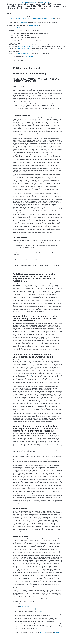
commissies (35, 0)
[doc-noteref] (43, 144)
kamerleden (46, 0)
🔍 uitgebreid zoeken (43, 2)
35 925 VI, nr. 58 (24, 606)
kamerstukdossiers (53, 0)
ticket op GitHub (43, 632)
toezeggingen (25, 2)
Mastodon (56, 632)
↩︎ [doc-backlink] (28, 606)
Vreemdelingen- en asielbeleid (25, 48)
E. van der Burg (23, 22)
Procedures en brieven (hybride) (25, 46)
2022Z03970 (20, 27)
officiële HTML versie (49, 18)
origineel (30, 56)
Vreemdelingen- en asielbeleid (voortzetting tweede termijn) (32, 50)
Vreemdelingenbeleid (34, 25)
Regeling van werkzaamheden (25, 44)
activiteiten (15, 0)
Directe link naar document (13, 18)
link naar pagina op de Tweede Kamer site (33, 18)
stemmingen (31, 2)
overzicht (10, 0)
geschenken (40, 0)
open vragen (63, 0)
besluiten (30, 0)
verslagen (36, 2)
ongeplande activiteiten (23, 0)
